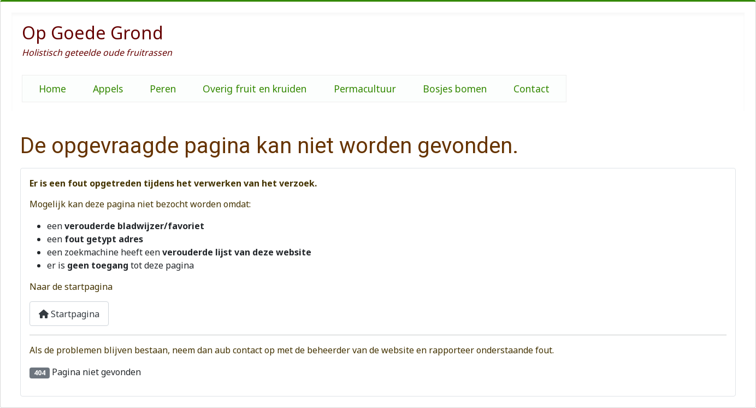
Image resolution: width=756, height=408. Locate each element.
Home (52, 88)
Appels (108, 88)
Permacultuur (365, 88)
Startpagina (69, 314)
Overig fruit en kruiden (254, 88)
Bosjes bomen (455, 88)
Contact (531, 88)
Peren (163, 88)
